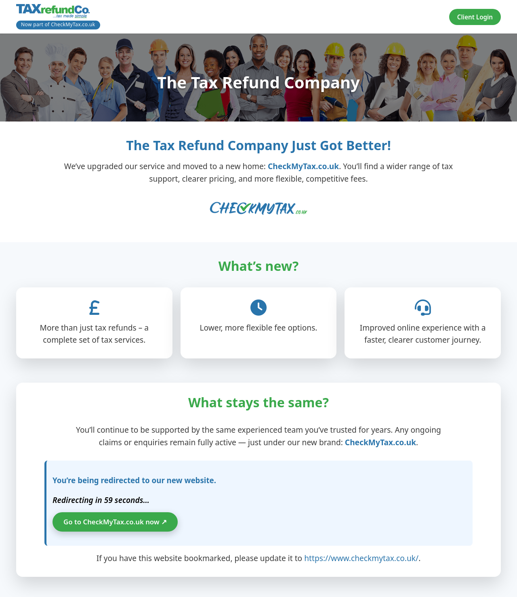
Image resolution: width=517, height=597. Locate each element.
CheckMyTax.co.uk (303, 166)
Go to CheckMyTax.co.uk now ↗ (115, 521)
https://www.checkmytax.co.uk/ (361, 558)
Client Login (475, 17)
